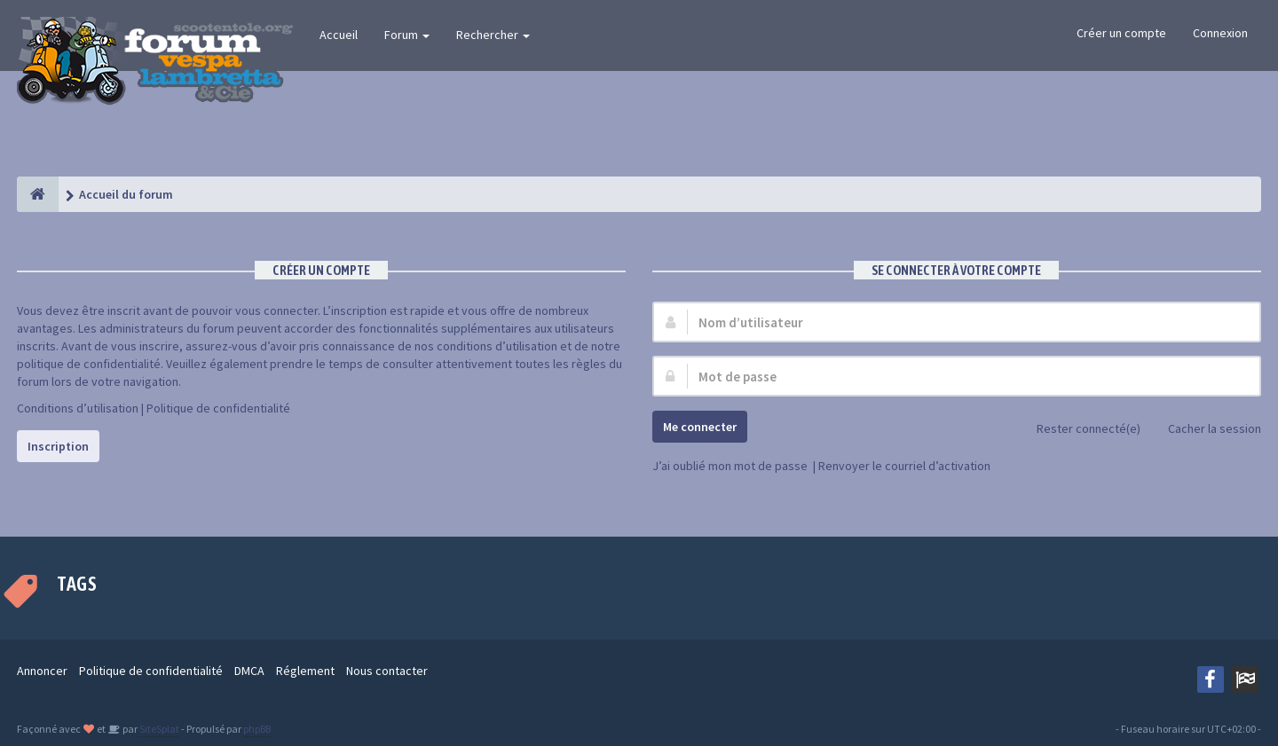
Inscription (58, 446)
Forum (407, 35)
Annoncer (42, 671)
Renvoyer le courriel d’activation (904, 466)
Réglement (305, 671)
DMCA (249, 671)
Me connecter (700, 427)
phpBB (257, 728)
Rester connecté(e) (1078, 429)
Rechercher (493, 35)
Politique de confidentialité (218, 408)
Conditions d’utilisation (77, 408)
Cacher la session (1204, 429)
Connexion (1220, 33)
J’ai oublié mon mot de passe (730, 466)
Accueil (339, 35)
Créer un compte (1121, 33)
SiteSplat (158, 728)
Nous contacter (387, 671)
